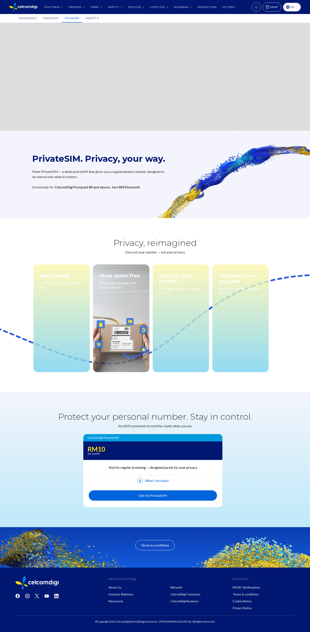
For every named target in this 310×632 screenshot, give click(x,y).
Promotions (207, 7)
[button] (54, 7)
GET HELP (228, 7)
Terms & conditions (155, 545)
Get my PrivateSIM (153, 495)
